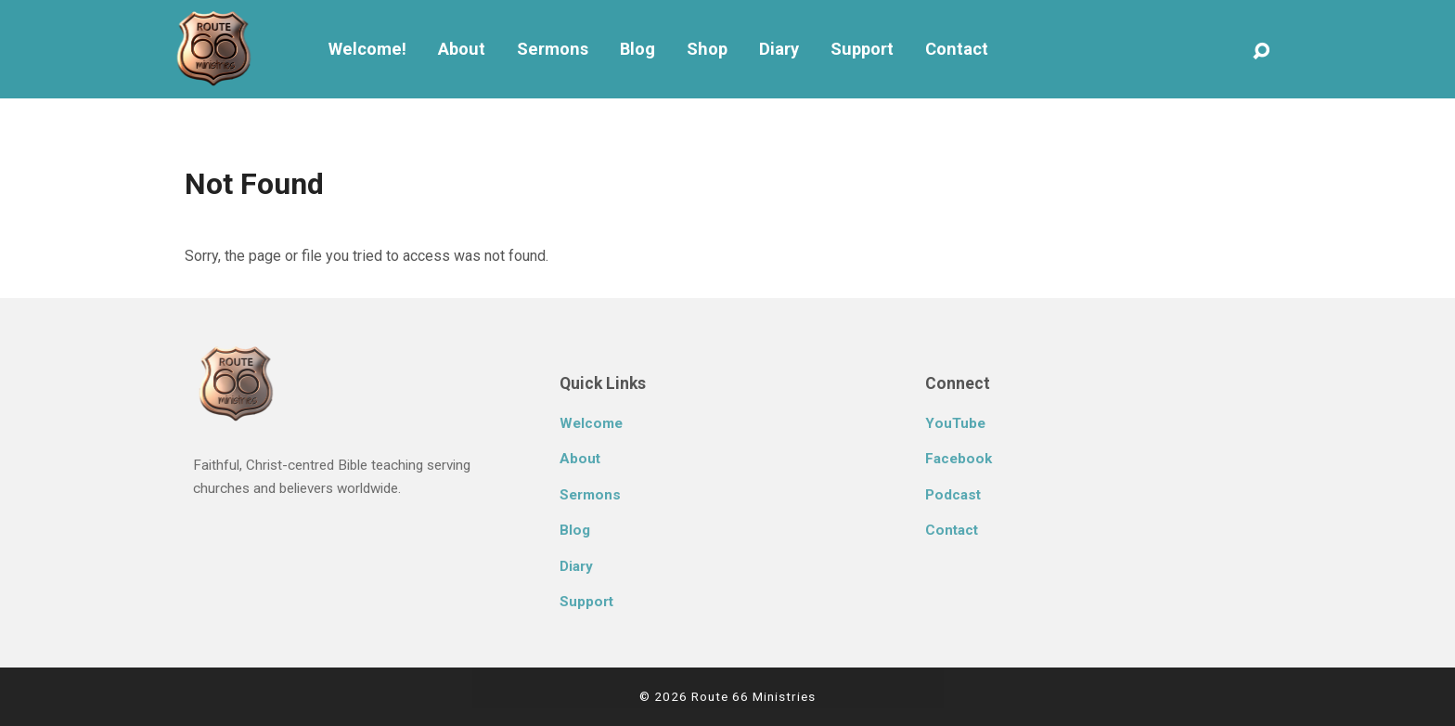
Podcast (953, 494)
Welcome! (367, 49)
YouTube (955, 423)
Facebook (958, 458)
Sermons (552, 49)
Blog (637, 49)
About (461, 49)
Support (862, 49)
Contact (956, 49)
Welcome (591, 423)
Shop (707, 49)
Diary (779, 49)
